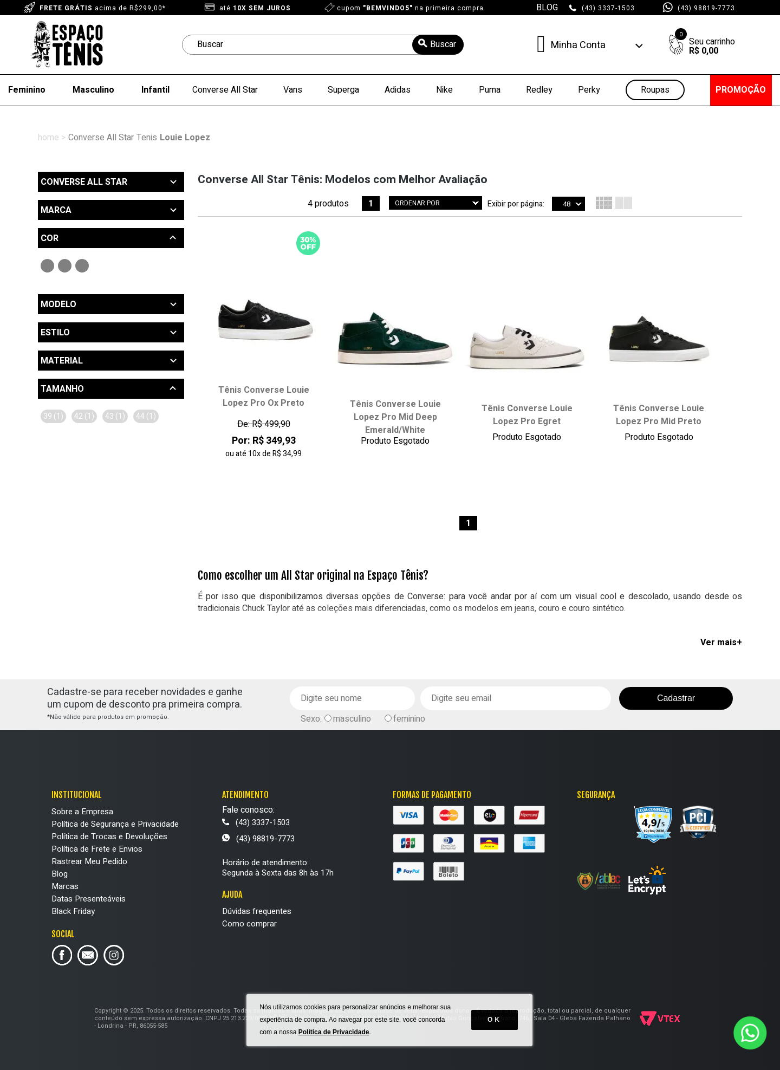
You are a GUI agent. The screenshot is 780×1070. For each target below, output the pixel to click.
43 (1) (115, 416)
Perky (589, 90)
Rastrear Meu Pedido (89, 861)
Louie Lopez (185, 137)
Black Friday (73, 911)
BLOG (547, 7)
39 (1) (53, 416)
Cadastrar (676, 698)
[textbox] (323, 45)
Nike (444, 90)
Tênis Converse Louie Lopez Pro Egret (527, 415)
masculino (449, 636)
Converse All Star (225, 90)
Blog (59, 874)
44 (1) (146, 416)
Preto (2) (47, 266)
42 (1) (84, 416)
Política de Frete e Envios (96, 849)
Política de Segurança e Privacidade (115, 824)
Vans (292, 90)
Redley (539, 90)
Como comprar (249, 924)
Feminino (27, 90)
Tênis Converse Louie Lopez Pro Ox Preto (263, 397)
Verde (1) (65, 266)
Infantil (155, 90)
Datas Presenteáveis (88, 899)
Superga (343, 90)
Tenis (146, 137)
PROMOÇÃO (741, 89)
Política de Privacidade (334, 1037)
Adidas (398, 90)
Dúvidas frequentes (256, 911)
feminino (409, 718)
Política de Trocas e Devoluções (109, 836)
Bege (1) (82, 266)
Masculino (93, 90)
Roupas (655, 90)
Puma (489, 90)
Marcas (65, 886)
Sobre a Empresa (82, 812)
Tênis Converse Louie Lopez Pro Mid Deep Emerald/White (395, 417)
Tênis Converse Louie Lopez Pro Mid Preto (658, 415)
